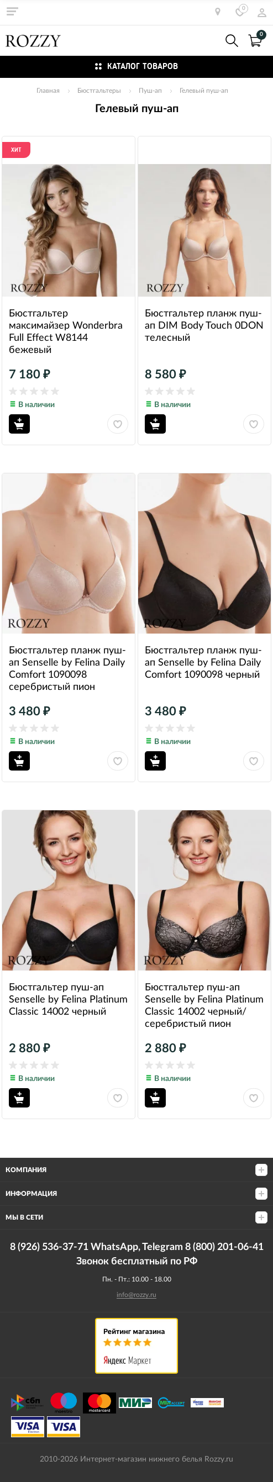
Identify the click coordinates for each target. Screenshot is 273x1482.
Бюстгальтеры (99, 90)
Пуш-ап (150, 90)
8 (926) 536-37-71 (207, 40)
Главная (48, 90)
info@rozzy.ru (136, 1294)
